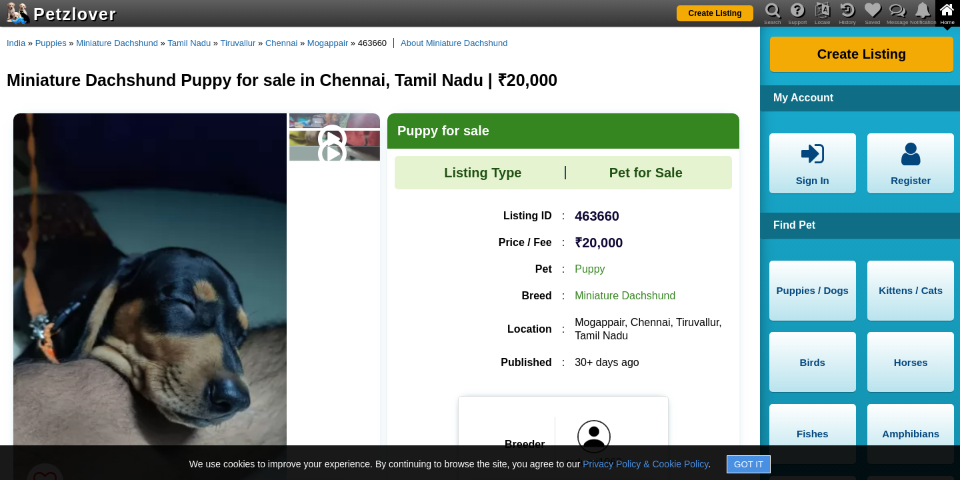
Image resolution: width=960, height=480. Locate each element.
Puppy (590, 269)
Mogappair (327, 43)
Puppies (51, 43)
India (16, 43)
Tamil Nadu (189, 43)
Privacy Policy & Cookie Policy (645, 464)
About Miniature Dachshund (454, 43)
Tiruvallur (237, 43)
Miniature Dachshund (117, 43)
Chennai (281, 43)
